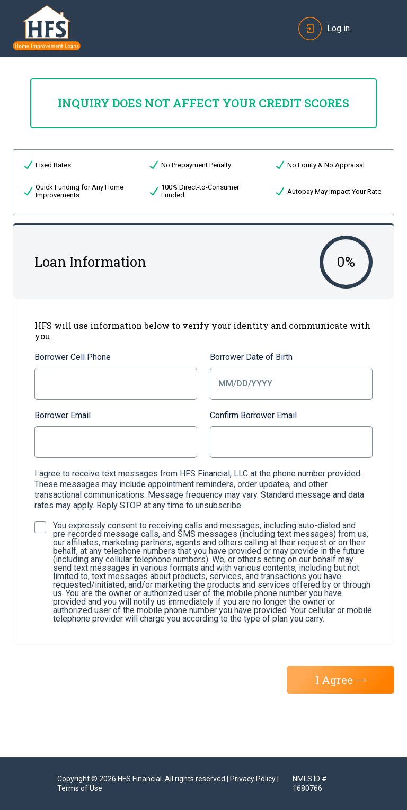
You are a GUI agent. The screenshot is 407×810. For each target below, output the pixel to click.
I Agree (340, 680)
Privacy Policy (253, 779)
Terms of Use (79, 788)
